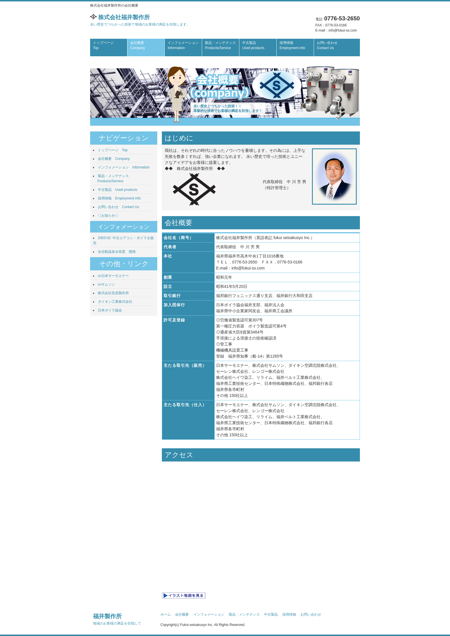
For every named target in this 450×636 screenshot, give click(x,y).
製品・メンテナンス (220, 45)
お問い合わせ (327, 45)
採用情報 (292, 45)
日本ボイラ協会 (110, 310)
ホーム (165, 614)
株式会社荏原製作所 (113, 293)
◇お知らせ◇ (108, 216)
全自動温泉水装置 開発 (117, 252)
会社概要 (137, 45)
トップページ (103, 45)
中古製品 (253, 45)
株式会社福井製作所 (140, 20)
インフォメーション (183, 45)
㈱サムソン (106, 284)
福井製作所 (117, 619)
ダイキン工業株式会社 (115, 302)
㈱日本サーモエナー (113, 276)
